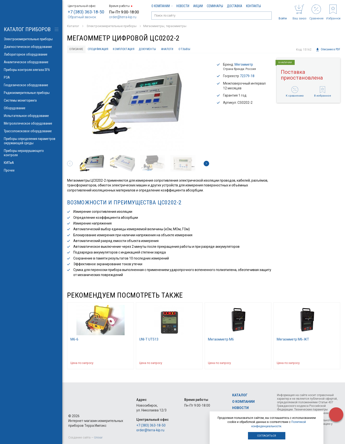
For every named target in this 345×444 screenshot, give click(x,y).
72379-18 (247, 77)
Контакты (253, 6)
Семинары (215, 6)
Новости (182, 6)
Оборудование (31, 108)
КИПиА (31, 163)
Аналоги (186, 50)
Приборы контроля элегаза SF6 (31, 70)
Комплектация (135, 50)
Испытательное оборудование (31, 116)
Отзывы (206, 50)
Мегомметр (244, 65)
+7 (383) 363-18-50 (86, 11)
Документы (162, 50)
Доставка (234, 6)
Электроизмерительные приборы (31, 39)
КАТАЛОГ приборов (27, 29)
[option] (138, 106)
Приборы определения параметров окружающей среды (31, 141)
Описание (78, 50)
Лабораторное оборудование (31, 54)
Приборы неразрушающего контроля (31, 153)
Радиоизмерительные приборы (31, 93)
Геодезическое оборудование (31, 85)
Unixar (98, 437)
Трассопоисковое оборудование (31, 131)
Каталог (239, 395)
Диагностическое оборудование (31, 47)
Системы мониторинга (31, 100)
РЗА (31, 77)
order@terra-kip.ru (122, 17)
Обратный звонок (82, 17)
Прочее (31, 170)
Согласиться (266, 435)
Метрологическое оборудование (31, 123)
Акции (198, 6)
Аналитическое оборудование (31, 62)
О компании (161, 6)
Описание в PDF (328, 50)
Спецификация (104, 50)
